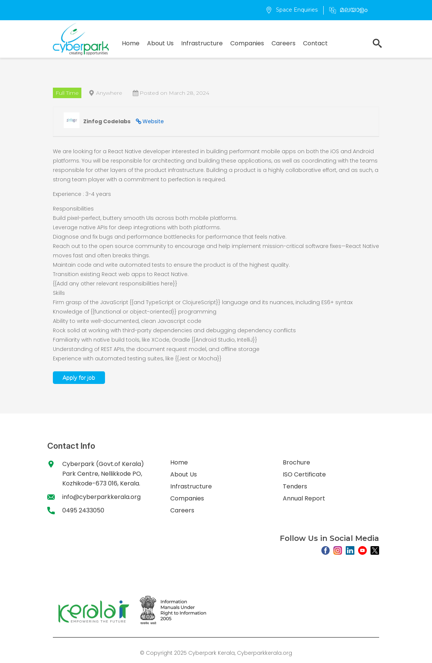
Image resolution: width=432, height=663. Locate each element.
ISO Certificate (304, 474)
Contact (315, 43)
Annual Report (304, 498)
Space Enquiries (292, 9)
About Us (160, 43)
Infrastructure (202, 43)
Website (153, 121)
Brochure (296, 462)
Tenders (295, 486)
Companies (247, 43)
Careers (284, 43)
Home (131, 43)
